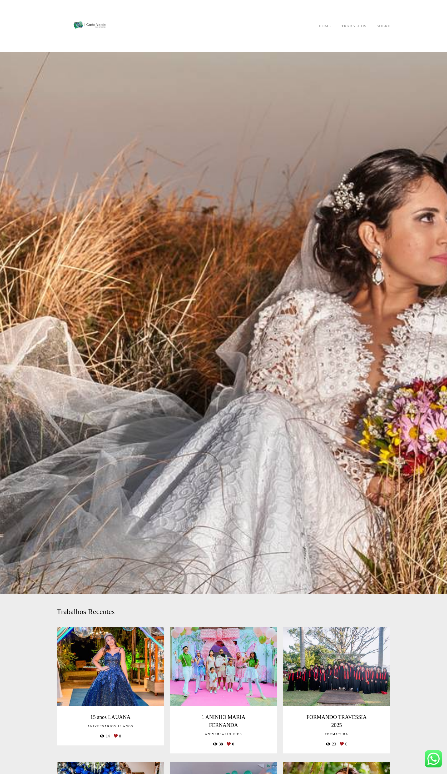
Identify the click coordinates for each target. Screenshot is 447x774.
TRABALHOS (353, 26)
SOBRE (383, 26)
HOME (325, 26)
